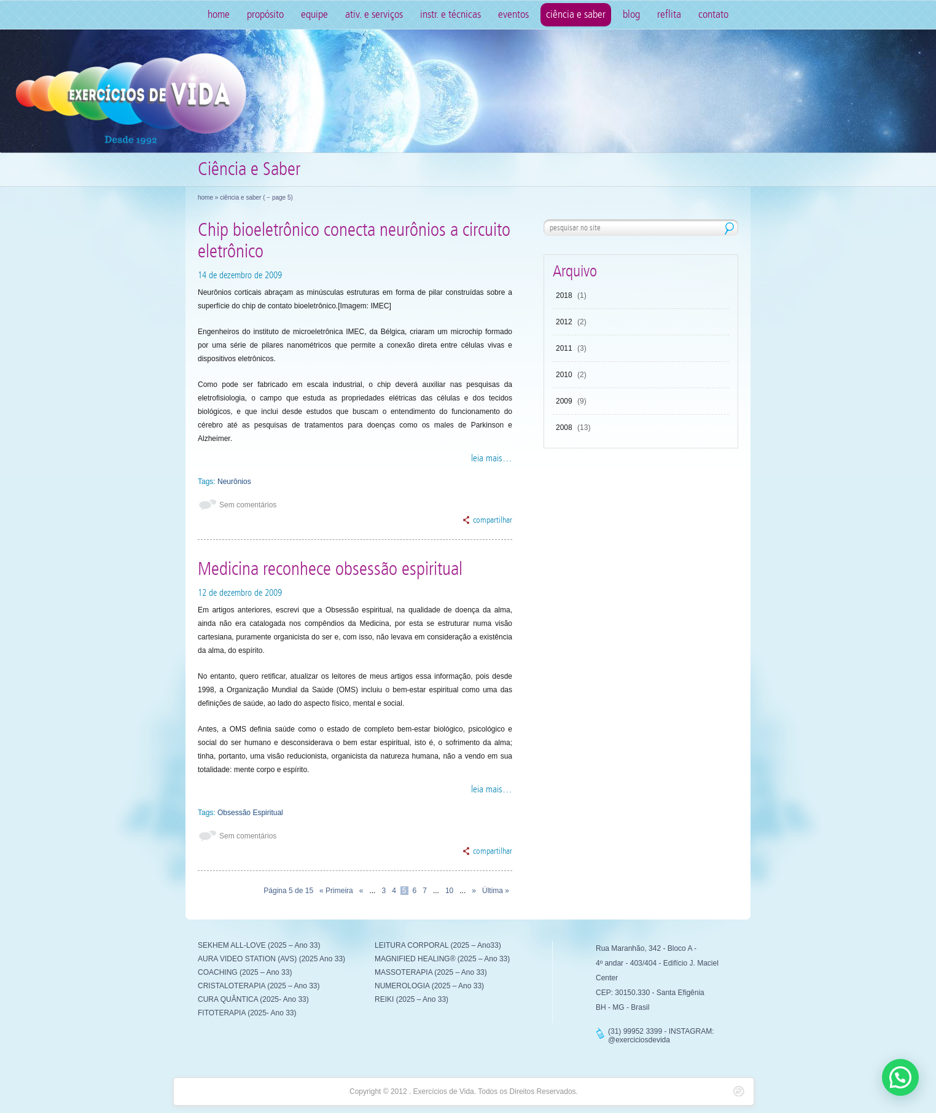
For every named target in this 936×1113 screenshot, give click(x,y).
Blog (631, 14)
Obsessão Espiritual (250, 812)
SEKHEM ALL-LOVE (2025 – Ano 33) (259, 945)
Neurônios (234, 481)
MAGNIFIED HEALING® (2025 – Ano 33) (442, 959)
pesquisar (729, 228)
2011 (564, 348)
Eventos (513, 14)
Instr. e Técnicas (450, 14)
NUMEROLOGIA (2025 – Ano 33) (429, 986)
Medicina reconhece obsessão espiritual (330, 569)
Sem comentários (247, 505)
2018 (564, 295)
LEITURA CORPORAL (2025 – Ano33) (438, 945)
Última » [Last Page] (495, 890)
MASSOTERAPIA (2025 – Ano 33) (431, 972)
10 (449, 890)
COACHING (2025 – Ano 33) (245, 972)
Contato (713, 14)
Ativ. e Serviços (374, 14)
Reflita (669, 14)
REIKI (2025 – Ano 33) (411, 999)
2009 (564, 401)
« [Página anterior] (361, 890)
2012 (564, 322)
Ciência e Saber (576, 14)
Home (219, 14)
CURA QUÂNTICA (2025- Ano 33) (253, 999)
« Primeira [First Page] (336, 890)
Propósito (265, 14)
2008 (564, 427)
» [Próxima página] (474, 890)
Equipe (314, 14)
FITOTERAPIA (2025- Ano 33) (247, 1013)
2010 (564, 374)
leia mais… (491, 458)
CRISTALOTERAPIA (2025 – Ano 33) (259, 986)
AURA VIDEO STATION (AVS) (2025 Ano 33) (271, 959)
